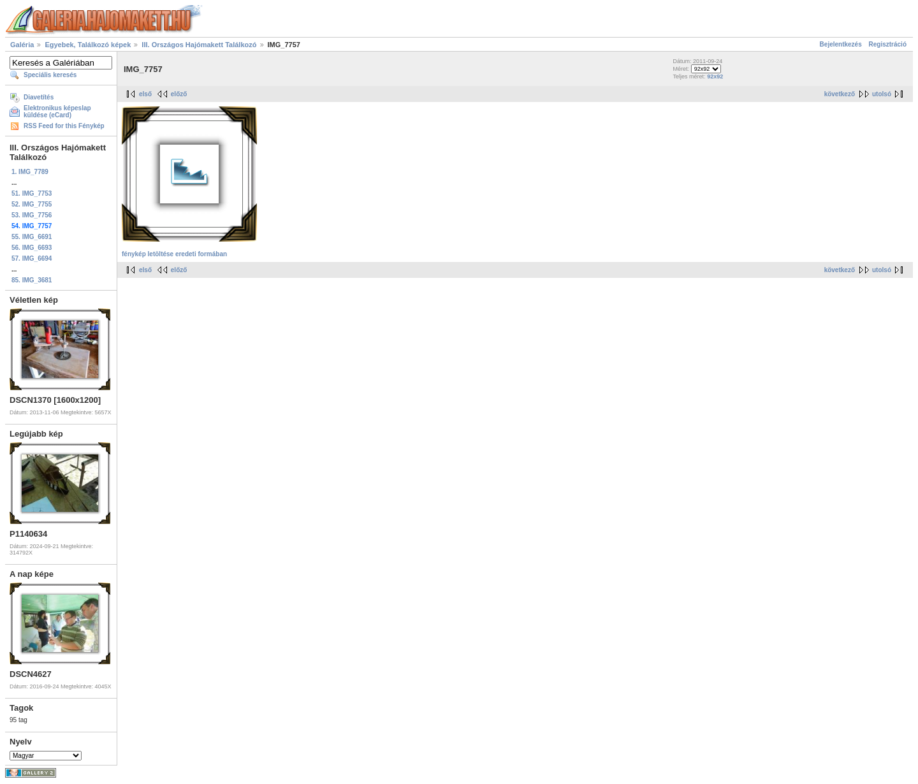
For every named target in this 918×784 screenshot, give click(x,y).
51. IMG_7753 (31, 193)
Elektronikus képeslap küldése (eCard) (57, 112)
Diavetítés (39, 97)
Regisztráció (888, 44)
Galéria (22, 44)
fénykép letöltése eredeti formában (174, 254)
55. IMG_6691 (31, 236)
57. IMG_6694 (31, 258)
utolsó (881, 94)
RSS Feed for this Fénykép (64, 125)
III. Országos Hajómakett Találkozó (200, 44)
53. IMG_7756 (31, 215)
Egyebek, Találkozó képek (88, 44)
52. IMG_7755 (31, 204)
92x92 (715, 76)
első (145, 94)
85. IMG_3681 (31, 280)
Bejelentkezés (841, 44)
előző (179, 94)
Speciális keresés (50, 74)
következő (839, 94)
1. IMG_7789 (29, 171)
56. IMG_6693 (31, 247)
